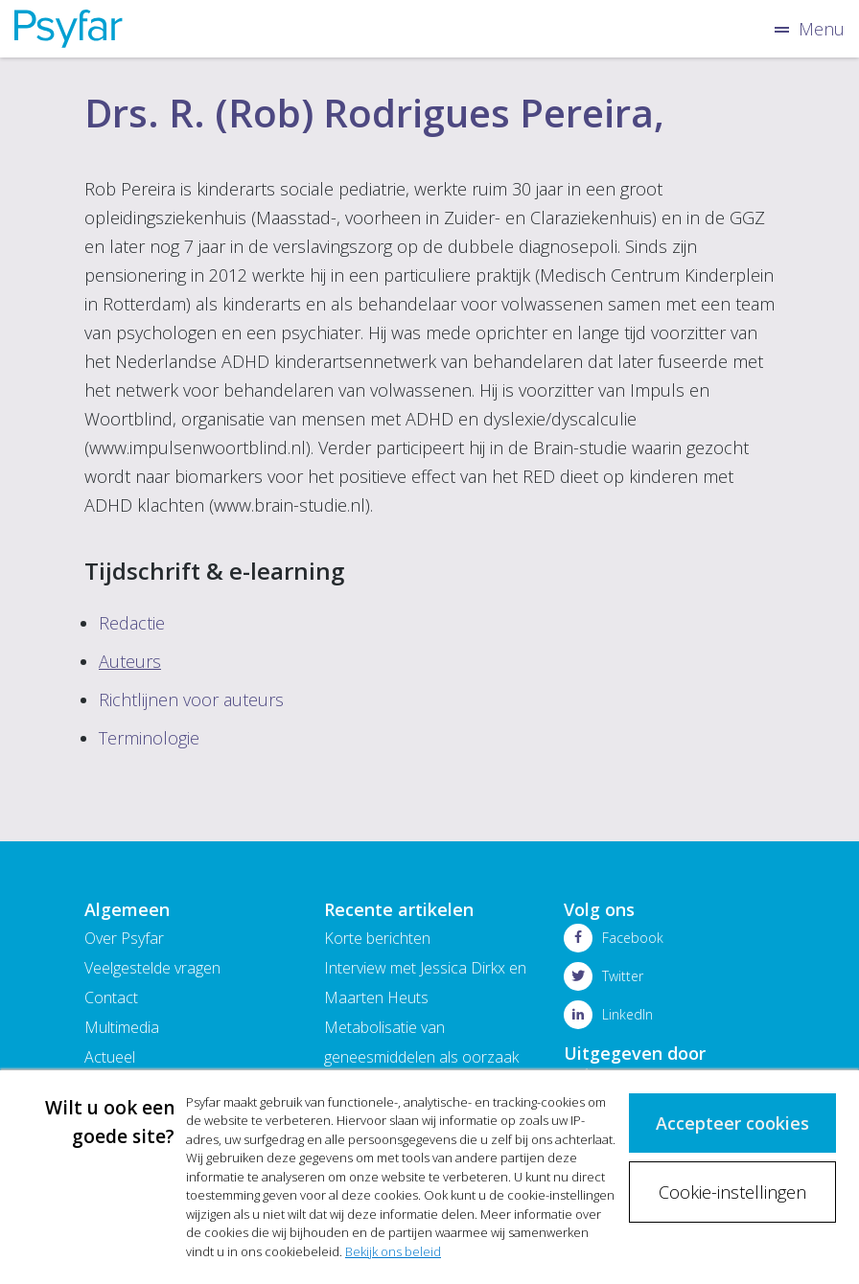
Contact (111, 997)
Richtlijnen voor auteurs (191, 699)
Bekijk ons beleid (393, 1251)
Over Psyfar (124, 938)
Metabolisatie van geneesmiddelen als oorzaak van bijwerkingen (421, 1057)
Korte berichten (377, 938)
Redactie (132, 622)
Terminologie (149, 737)
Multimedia (121, 1027)
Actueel (109, 1056)
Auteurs (130, 661)
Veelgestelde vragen (152, 967)
